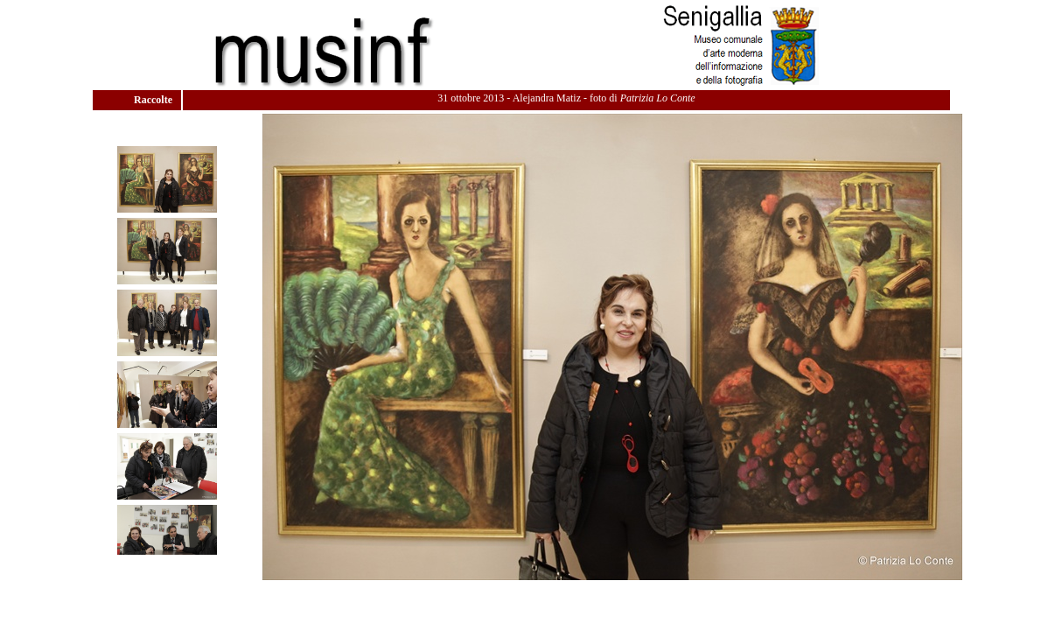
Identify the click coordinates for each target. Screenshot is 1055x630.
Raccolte (154, 100)
